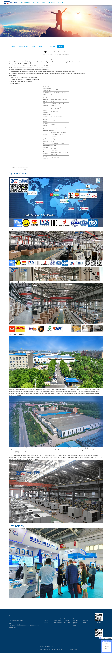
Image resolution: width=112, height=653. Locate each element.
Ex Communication (58, 622)
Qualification (46, 620)
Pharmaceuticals (76, 624)
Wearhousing (75, 622)
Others (74, 625)
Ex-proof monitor (57, 620)
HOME (22, 2)
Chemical (75, 617)
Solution (84, 617)
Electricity (75, 618)
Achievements (46, 618)
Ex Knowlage (85, 620)
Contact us (85, 624)
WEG (10, 2)
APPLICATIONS (51, 2)
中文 (100, 3)
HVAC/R (55, 617)
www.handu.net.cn (49, 646)
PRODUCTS (36, 2)
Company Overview (47, 617)
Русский (105, 3)
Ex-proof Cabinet (57, 618)
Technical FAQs (67, 620)
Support (60, 2)
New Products (67, 622)
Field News (66, 617)
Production (46, 622)
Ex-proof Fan (56, 624)
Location (84, 622)
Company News (67, 618)
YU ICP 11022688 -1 (74, 649)
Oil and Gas (75, 620)
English (95, 3)
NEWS (43, 2)
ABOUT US (27, 2)
